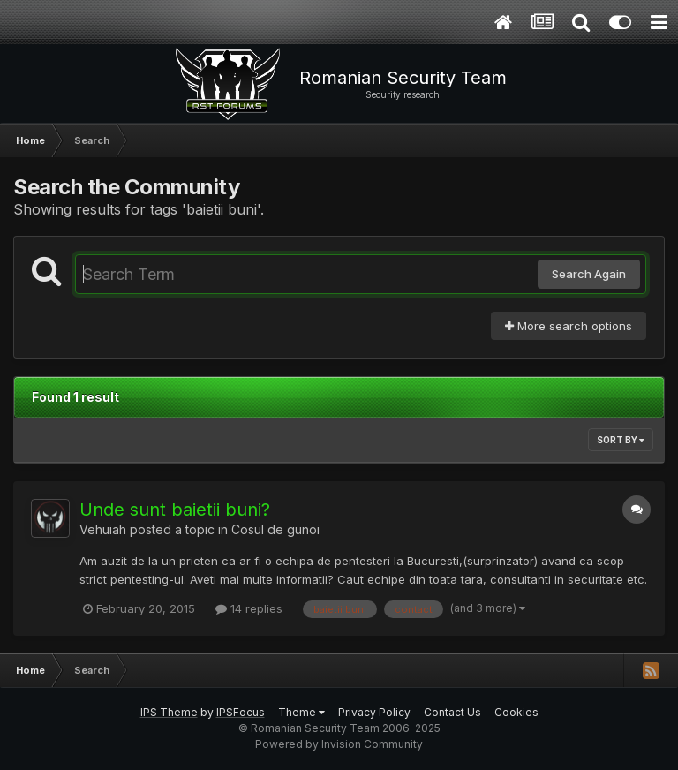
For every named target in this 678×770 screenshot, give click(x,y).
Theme (301, 712)
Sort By (620, 439)
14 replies (248, 608)
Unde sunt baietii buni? (174, 509)
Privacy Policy (374, 712)
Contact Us (452, 712)
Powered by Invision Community (339, 744)
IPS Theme (169, 712)
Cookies (516, 712)
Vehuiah (102, 529)
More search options (568, 326)
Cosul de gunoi (275, 529)
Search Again (589, 274)
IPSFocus (240, 712)
